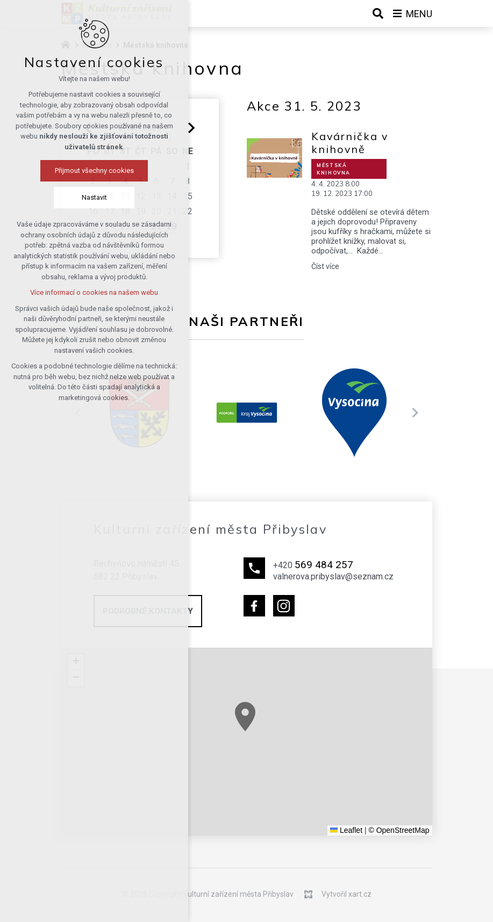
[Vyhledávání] (378, 13)
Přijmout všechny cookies (70, 170)
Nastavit (70, 197)
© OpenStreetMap (398, 830)
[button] (312, 753)
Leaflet (346, 830)
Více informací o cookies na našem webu (70, 292)
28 (172, 226)
